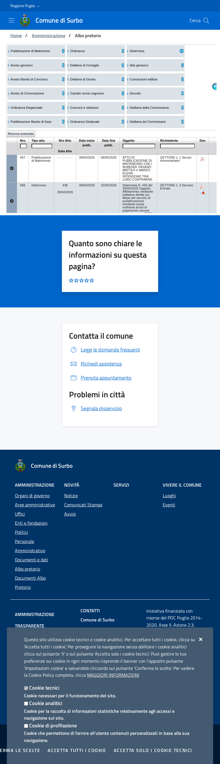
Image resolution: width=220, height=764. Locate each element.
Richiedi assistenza (95, 364)
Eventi (169, 504)
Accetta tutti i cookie (77, 750)
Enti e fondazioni (31, 523)
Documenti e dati (31, 559)
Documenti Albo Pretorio (30, 583)
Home (16, 35)
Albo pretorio (27, 568)
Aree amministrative (35, 504)
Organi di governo (32, 495)
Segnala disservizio (95, 408)
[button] (25, 5)
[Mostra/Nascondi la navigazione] (11, 20)
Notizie (71, 495)
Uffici (20, 513)
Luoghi (169, 495)
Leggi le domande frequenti (104, 350)
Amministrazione (48, 35)
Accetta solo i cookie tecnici (153, 750)
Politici (21, 532)
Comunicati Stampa (83, 504)
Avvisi (70, 513)
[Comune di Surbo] (54, 20)
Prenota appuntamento (100, 378)
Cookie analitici (45, 703)
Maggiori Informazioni (113, 675)
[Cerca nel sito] (206, 20)
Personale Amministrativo (30, 546)
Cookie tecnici (44, 688)
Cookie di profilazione (53, 725)
